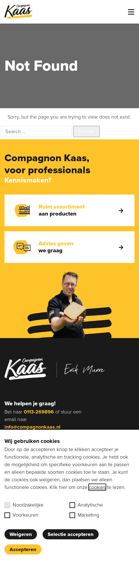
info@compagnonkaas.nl (32, 427)
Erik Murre (84, 369)
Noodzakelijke (23, 505)
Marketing (84, 515)
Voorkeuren (21, 515)
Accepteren (23, 549)
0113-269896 (39, 412)
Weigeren (21, 534)
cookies (97, 487)
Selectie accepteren (71, 534)
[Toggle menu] (131, 11)
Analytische (86, 505)
